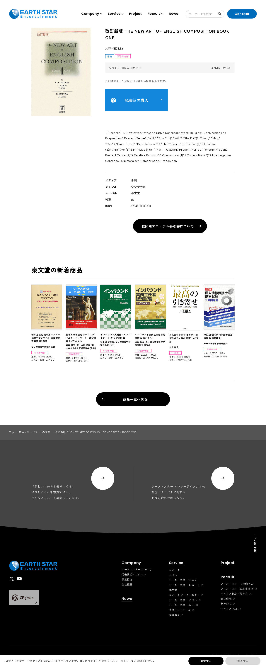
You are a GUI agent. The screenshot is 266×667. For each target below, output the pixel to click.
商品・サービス (28, 432)
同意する (205, 661)
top (11, 432)
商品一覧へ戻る (125, 399)
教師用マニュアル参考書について (171, 226)
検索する (221, 14)
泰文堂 (46, 432)
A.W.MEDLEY (114, 48)
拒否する (242, 661)
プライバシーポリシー (117, 661)
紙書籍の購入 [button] (137, 100)
